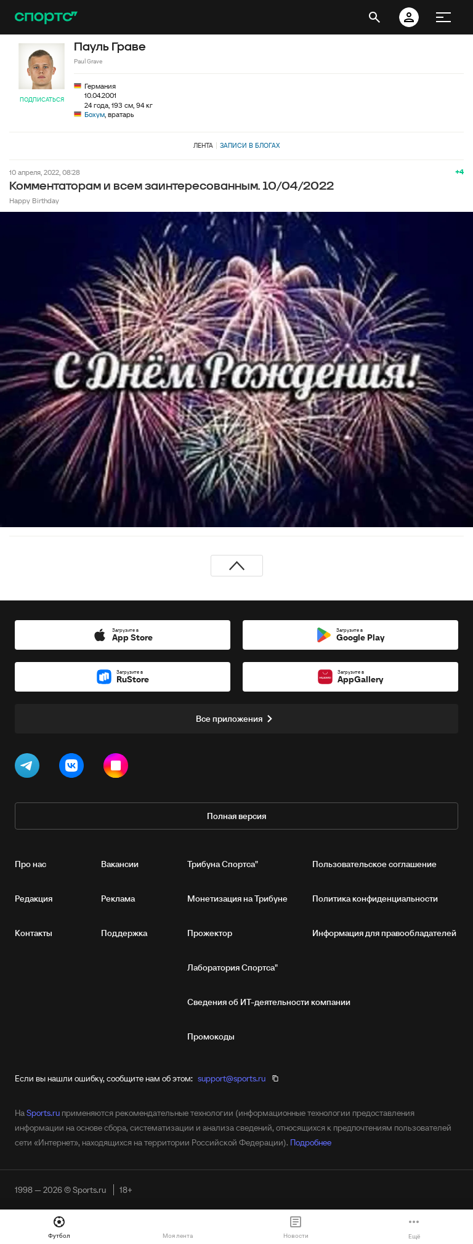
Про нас (30, 864)
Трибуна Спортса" (222, 864)
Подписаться (42, 99)
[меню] (443, 17)
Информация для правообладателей (384, 933)
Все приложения (236, 718)
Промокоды (211, 1036)
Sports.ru (43, 1112)
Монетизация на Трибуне (237, 898)
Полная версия (236, 816)
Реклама (118, 898)
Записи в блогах (250, 145)
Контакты (33, 933)
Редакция (33, 898)
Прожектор (209, 933)
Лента (203, 145)
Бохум (94, 114)
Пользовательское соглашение (374, 864)
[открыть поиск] (374, 17)
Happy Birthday (34, 200)
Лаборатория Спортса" (232, 967)
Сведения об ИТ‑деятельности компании (268, 1002)
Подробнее (310, 1142)
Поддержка (124, 933)
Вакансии (120, 864)
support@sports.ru (231, 1078)
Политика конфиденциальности (375, 898)
